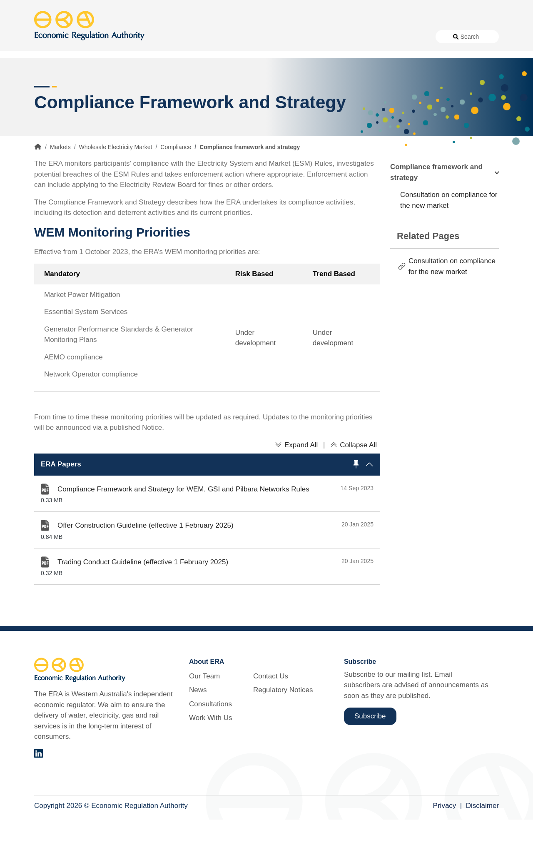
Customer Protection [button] (287, 66)
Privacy (444, 831)
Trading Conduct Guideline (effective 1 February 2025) (142, 587)
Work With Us (305, 36)
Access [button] (45, 66)
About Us (184, 36)
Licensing (386, 66)
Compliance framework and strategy (436, 197)
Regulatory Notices (398, 36)
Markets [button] (465, 66)
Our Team (204, 701)
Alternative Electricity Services (156, 66)
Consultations (258, 36)
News (221, 36)
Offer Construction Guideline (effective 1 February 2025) (145, 551)
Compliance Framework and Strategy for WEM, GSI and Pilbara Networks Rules (183, 514)
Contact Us (348, 36)
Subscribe (370, 741)
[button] (207, 490)
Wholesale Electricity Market (115, 172)
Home (38, 172)
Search (470, 36)
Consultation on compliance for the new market (448, 225)
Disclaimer (482, 831)
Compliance (175, 172)
